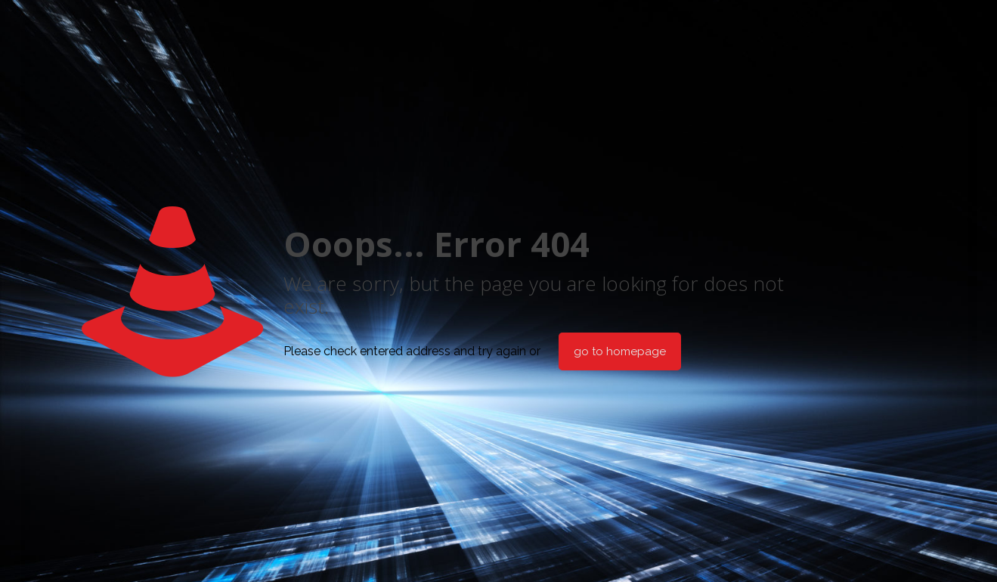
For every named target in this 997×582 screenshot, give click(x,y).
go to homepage (620, 351)
